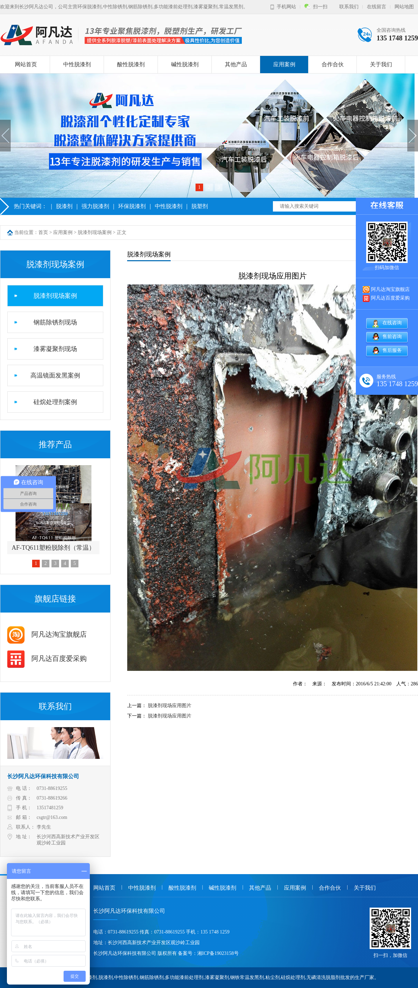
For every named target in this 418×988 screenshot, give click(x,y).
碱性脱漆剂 (185, 64)
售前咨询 (392, 336)
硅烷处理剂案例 (55, 402)
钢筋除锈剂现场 (55, 322)
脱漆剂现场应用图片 (169, 705)
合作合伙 (333, 64)
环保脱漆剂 (132, 206)
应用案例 (284, 64)
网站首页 (26, 64)
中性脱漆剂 (77, 64)
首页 (43, 232)
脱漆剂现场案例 (95, 232)
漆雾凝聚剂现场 (55, 348)
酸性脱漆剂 (131, 64)
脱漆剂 (64, 206)
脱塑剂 (199, 206)
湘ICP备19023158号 (218, 953)
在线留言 (376, 6)
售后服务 (392, 350)
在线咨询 (392, 322)
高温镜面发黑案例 (55, 375)
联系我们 (349, 6)
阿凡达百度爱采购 (47, 658)
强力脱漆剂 (95, 206)
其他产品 (236, 64)
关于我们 (381, 64)
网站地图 (404, 6)
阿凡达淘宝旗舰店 (47, 634)
